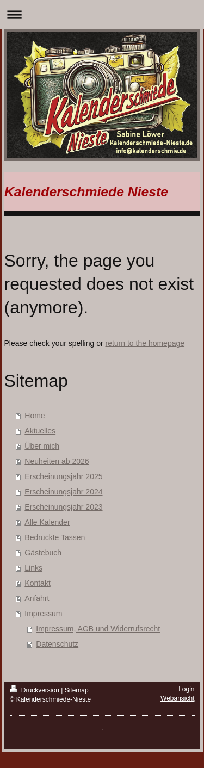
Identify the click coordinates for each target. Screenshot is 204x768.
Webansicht (177, 698)
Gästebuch (42, 552)
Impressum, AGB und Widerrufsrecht (98, 628)
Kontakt (37, 583)
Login (186, 689)
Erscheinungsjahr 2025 (63, 476)
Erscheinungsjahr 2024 (63, 491)
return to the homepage (145, 343)
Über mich (41, 446)
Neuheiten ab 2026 (56, 461)
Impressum (43, 613)
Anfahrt (36, 598)
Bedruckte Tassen (54, 537)
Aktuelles (39, 430)
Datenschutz (57, 644)
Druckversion (35, 690)
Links (33, 567)
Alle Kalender (47, 522)
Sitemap (77, 690)
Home (34, 415)
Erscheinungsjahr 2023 (63, 507)
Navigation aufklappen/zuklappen (102, 14)
